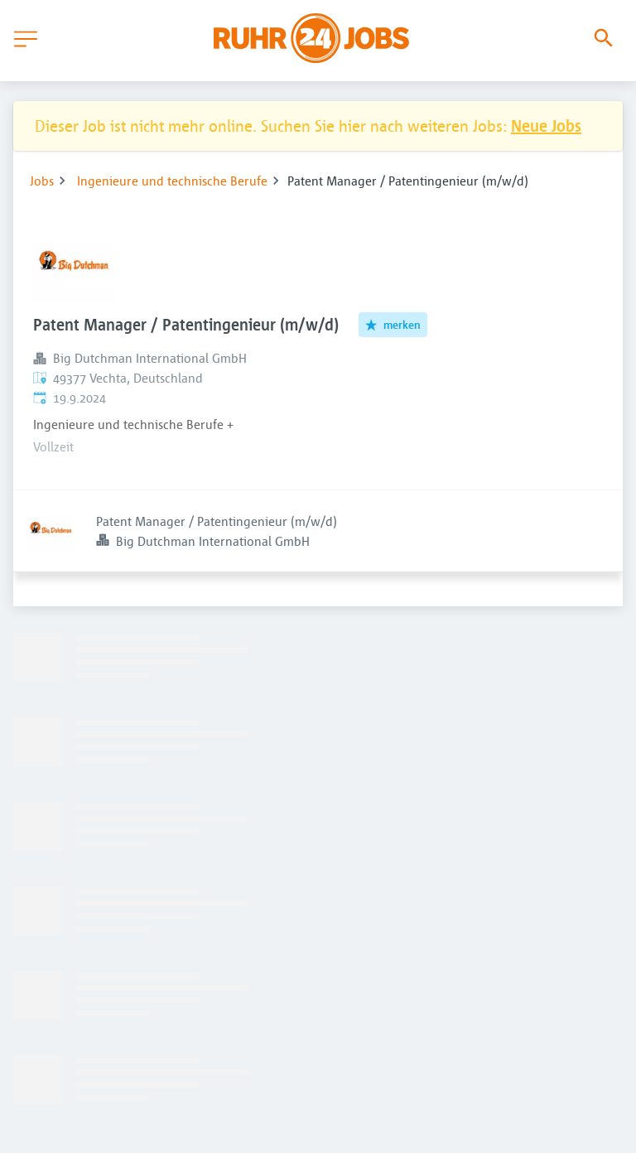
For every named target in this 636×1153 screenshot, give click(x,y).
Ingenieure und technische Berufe (172, 180)
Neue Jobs (546, 125)
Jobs (42, 180)
